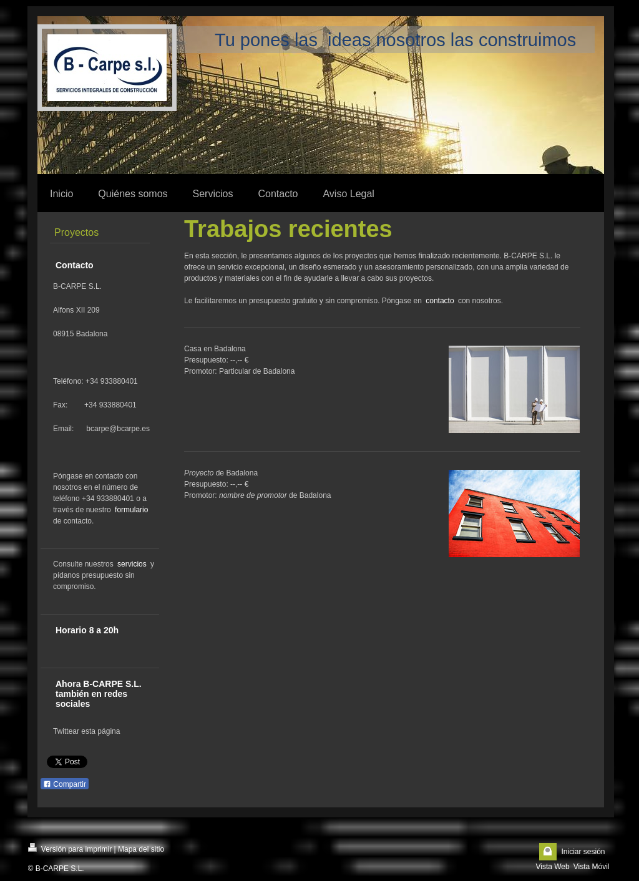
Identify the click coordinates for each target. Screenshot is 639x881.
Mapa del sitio (141, 849)
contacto (440, 300)
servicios (132, 564)
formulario (131, 509)
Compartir (64, 784)
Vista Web (552, 866)
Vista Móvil (591, 866)
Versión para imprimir (70, 848)
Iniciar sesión (583, 851)
